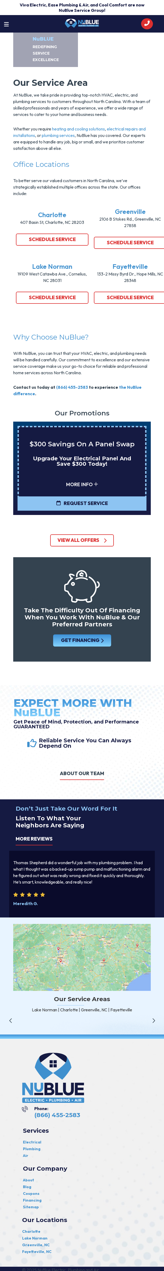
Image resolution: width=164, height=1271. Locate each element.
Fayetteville (130, 266)
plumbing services (58, 135)
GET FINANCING (82, 640)
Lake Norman (52, 266)
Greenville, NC (36, 1244)
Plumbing (31, 1148)
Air (25, 1155)
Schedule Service (52, 239)
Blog (27, 1186)
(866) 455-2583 (72, 387)
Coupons (31, 1193)
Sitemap (31, 1207)
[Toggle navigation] (6, 24)
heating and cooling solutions (78, 129)
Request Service (82, 503)
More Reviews (34, 839)
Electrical (32, 1142)
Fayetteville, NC (37, 1251)
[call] (147, 23)
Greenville (130, 211)
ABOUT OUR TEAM (82, 773)
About (28, 1180)
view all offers (82, 540)
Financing (32, 1200)
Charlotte (52, 215)
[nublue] (82, 22)
